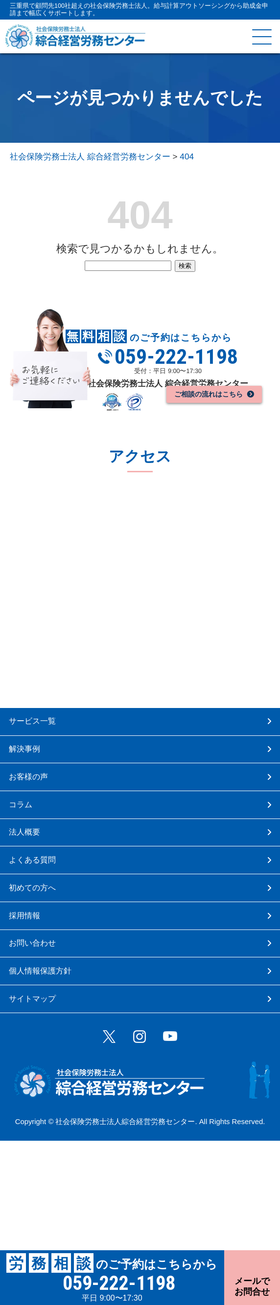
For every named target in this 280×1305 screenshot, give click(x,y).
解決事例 (31, 768)
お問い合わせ (43, 1019)
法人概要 (31, 876)
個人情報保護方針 (52, 1056)
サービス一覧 (42, 732)
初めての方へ (43, 947)
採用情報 (31, 984)
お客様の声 (37, 804)
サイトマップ (43, 1091)
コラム (27, 840)
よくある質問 (43, 912)
